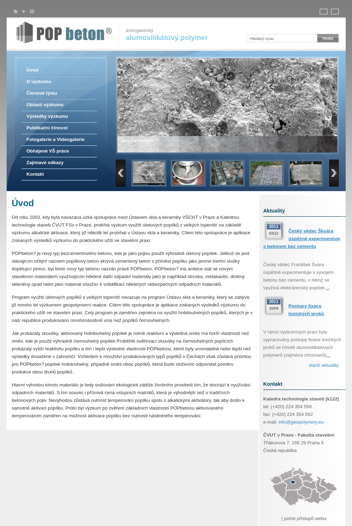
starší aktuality (324, 365)
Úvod (32, 70)
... (328, 287)
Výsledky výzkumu (47, 116)
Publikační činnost (47, 127)
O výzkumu (39, 81)
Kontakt (35, 174)
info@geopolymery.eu (301, 422)
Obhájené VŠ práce (48, 151)
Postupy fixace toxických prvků (306, 309)
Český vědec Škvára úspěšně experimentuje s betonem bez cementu (301, 238)
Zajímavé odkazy (45, 162)
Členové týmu (42, 93)
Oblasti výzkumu (45, 104)
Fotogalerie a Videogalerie (56, 139)
